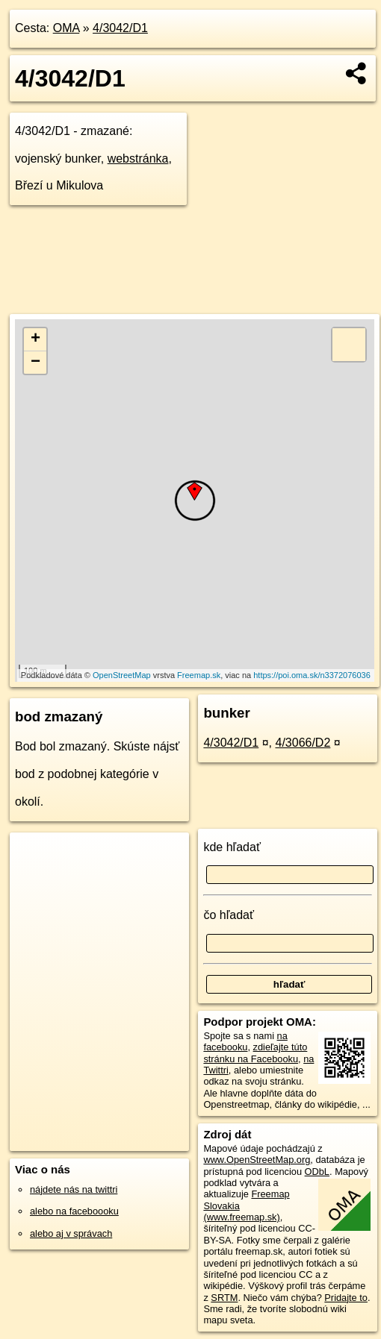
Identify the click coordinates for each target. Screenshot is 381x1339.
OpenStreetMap (122, 675)
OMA (66, 28)
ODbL (317, 1171)
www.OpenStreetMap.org (256, 1159)
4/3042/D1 (120, 28)
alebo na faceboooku (74, 1211)
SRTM (224, 1297)
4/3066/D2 (302, 742)
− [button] (35, 362)
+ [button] (35, 339)
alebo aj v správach (71, 1233)
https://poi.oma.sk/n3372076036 (312, 675)
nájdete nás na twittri (73, 1189)
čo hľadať (228, 915)
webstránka (138, 158)
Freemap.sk (198, 675)
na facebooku (245, 1041)
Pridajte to (346, 1297)
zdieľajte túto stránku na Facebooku (255, 1052)
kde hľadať (232, 847)
